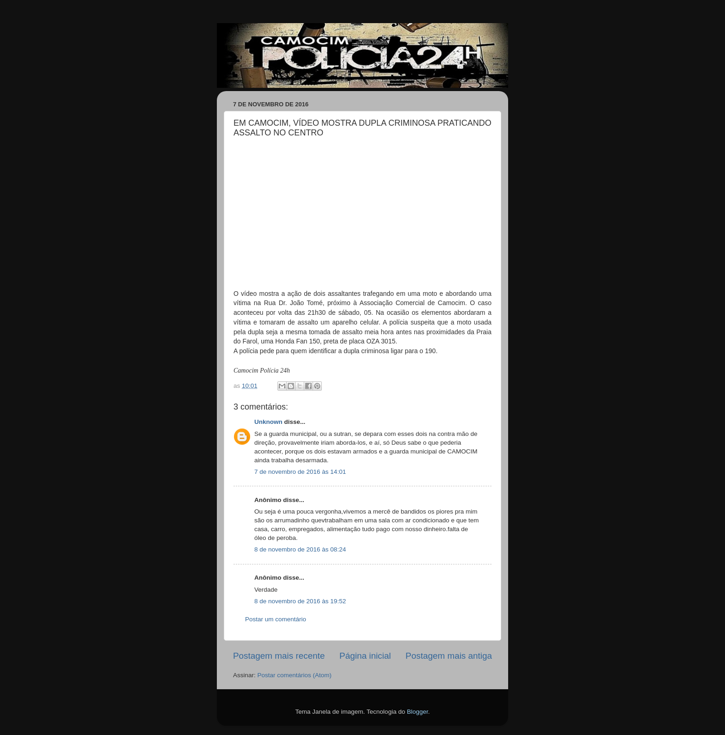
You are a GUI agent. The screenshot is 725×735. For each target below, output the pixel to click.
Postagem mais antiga (449, 656)
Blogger (417, 711)
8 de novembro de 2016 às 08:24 (300, 549)
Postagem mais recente (279, 656)
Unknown (268, 421)
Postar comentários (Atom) (295, 675)
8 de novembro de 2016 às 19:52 (300, 601)
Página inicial (365, 656)
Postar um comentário (275, 619)
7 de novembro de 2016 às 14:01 (300, 471)
